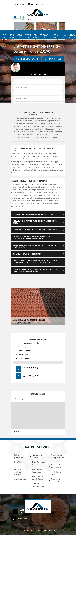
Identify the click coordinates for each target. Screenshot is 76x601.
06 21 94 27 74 (35, 4)
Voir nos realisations (27, 59)
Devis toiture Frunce (36, 456)
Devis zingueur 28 (20, 35)
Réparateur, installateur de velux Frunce (17, 472)
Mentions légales (50, 530)
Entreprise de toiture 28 (28, 35)
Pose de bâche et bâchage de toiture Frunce (56, 457)
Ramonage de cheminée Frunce (56, 480)
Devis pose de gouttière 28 (12, 36)
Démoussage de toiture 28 (44, 35)
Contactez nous (53, 59)
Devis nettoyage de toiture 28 (63, 36)
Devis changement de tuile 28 (54, 35)
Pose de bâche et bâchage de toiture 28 (36, 38)
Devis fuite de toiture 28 (4, 37)
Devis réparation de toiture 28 (72, 36)
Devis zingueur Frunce (55, 473)
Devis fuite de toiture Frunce (17, 463)
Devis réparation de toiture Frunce (38, 463)
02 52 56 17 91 (19, 4)
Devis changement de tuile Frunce (37, 477)
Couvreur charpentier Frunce (38, 484)
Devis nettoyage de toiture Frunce (37, 470)
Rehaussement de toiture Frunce (18, 480)
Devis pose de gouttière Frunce (18, 456)
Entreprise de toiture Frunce (55, 466)
